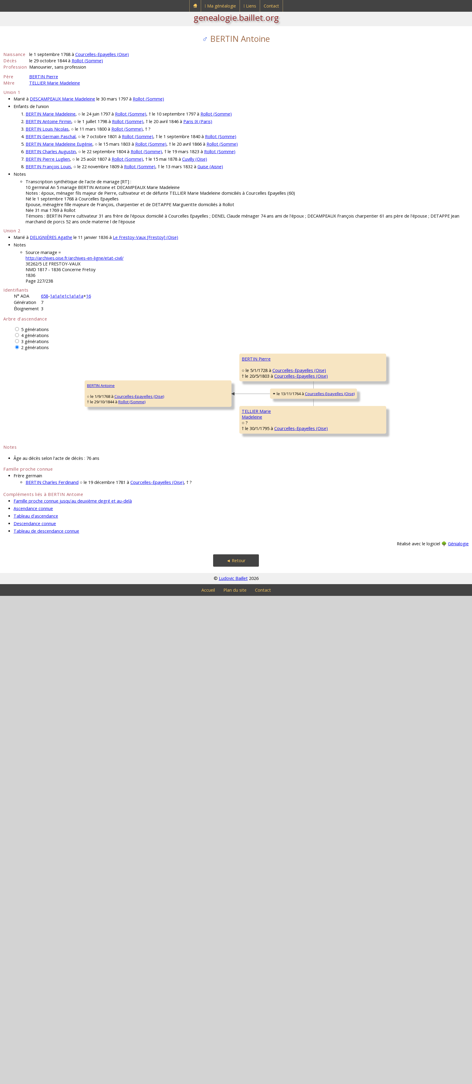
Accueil (208, 1078)
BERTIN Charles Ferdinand (52, 970)
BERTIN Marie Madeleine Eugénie (59, 144)
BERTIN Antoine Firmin (48, 121)
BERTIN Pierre (43, 76)
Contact (271, 6)
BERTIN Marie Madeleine (51, 114)
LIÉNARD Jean (301, 521)
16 (88, 296)
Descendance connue (35, 1011)
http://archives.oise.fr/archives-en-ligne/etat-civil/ (74, 258)
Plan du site (235, 1078)
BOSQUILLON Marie (400, 539)
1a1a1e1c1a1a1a (66, 296)
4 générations (35, 335)
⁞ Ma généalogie (220, 6)
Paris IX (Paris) (197, 121)
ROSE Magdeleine (211, 846)
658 (44, 296)
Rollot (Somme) (87, 60)
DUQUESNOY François (402, 575)
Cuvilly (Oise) (194, 159)
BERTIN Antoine (21, 629)
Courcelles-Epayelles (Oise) (102, 54)
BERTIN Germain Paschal (51, 136)
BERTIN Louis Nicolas (47, 129)
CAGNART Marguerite (308, 449)
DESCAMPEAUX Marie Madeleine (62, 99)
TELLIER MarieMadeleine (113, 776)
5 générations (35, 329)
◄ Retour (236, 1048)
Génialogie (458, 1032)
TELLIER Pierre (207, 702)
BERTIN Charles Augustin (51, 151)
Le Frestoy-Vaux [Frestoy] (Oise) (145, 237)
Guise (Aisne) (210, 166)
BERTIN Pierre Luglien (48, 159)
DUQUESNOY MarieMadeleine (306, 596)
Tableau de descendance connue (46, 1019)
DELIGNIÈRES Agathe (51, 237)
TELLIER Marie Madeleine (54, 83)
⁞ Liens (250, 6)
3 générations (35, 341)
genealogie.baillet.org (236, 17)
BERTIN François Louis (48, 166)
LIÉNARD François (398, 503)
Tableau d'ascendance (36, 1004)
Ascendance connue (33, 996)
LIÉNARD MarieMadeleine (208, 560)
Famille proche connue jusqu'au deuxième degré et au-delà (73, 989)
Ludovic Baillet (233, 1066)
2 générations (35, 347)
